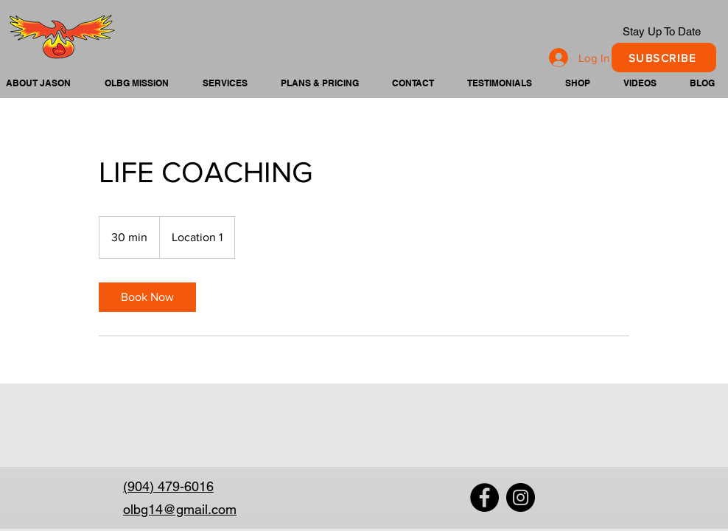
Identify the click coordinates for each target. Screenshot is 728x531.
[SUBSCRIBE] (664, 57)
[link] (147, 297)
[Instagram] (520, 497)
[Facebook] (484, 497)
